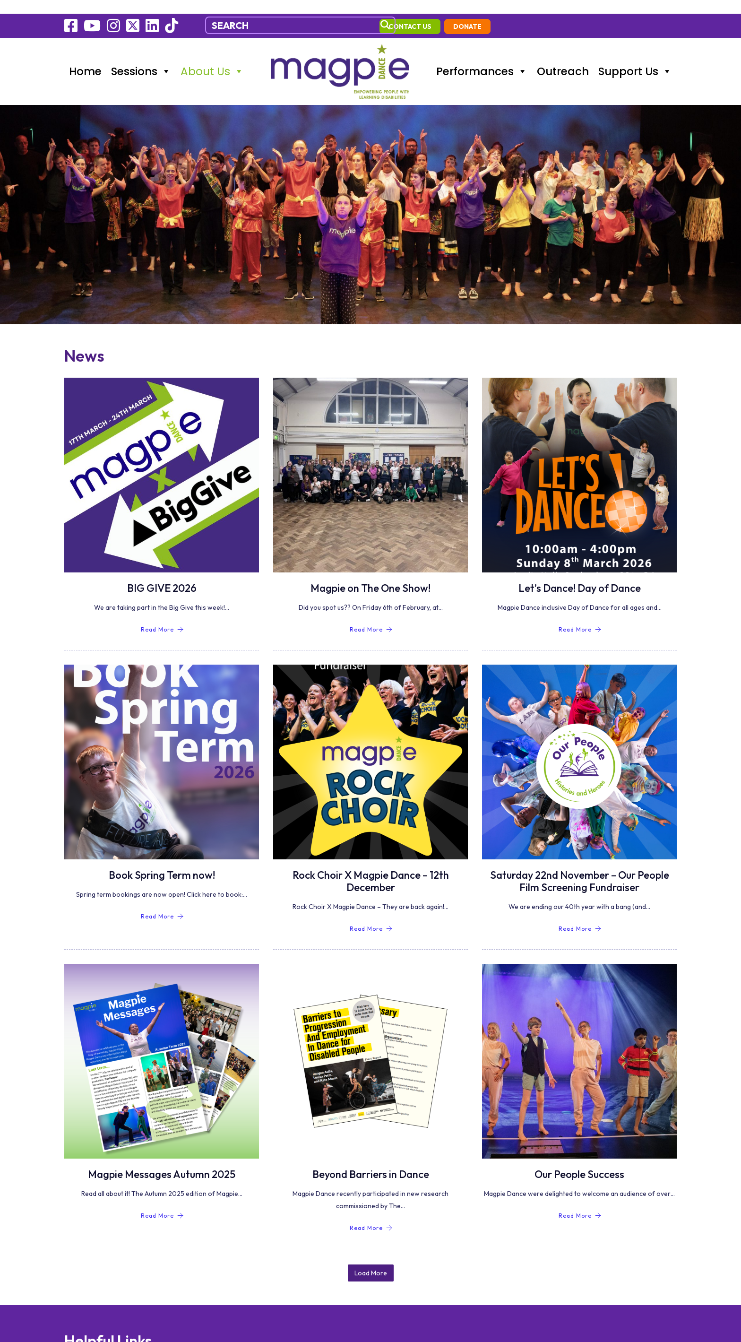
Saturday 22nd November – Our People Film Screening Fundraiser (579, 868)
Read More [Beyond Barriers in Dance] (371, 1215)
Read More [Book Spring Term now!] (162, 903)
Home (85, 56)
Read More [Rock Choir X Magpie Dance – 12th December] (371, 915)
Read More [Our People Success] (580, 1202)
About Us (212, 56)
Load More (370, 1244)
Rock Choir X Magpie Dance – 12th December (371, 868)
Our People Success (579, 1161)
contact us (596, 13)
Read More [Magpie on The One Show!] (371, 616)
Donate (653, 13)
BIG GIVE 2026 (162, 575)
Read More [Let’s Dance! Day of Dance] (580, 616)
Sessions (141, 56)
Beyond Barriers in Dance (370, 1161)
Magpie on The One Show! (370, 575)
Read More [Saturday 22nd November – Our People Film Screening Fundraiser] (580, 915)
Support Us (635, 56)
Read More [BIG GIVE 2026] (162, 616)
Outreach (563, 56)
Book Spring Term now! (162, 862)
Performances (481, 56)
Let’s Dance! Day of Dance (579, 575)
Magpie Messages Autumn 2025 (161, 1161)
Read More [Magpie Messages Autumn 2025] (162, 1202)
